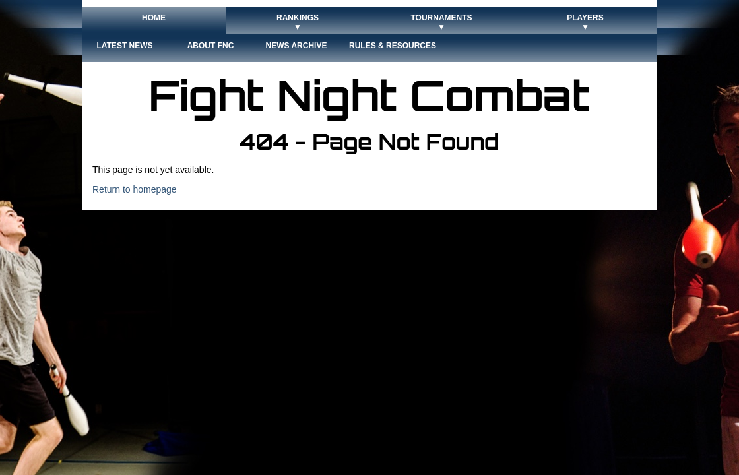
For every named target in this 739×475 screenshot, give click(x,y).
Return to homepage (134, 189)
